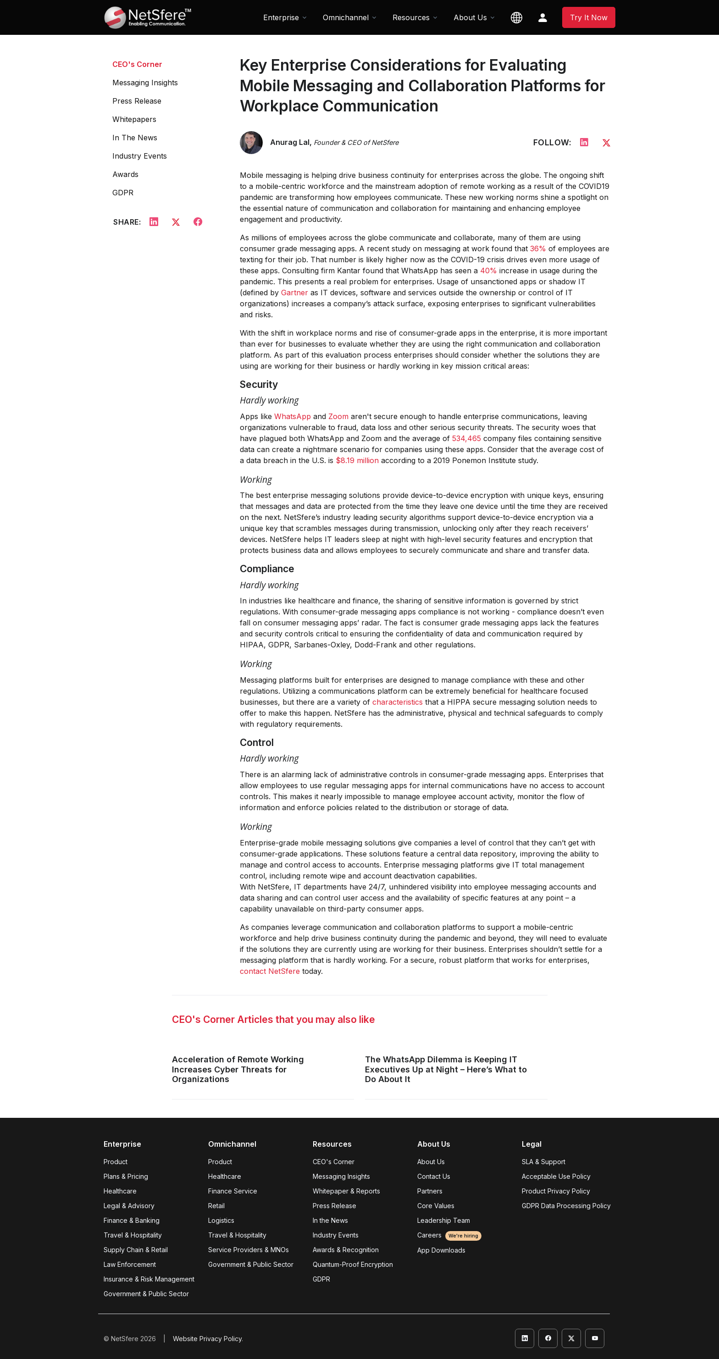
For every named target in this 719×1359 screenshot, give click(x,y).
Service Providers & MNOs (248, 1250)
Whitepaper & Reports (346, 1191)
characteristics (397, 702)
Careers (449, 1235)
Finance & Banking (132, 1220)
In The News (134, 137)
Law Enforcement (130, 1264)
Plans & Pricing (126, 1176)
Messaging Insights (145, 82)
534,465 (466, 438)
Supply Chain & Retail (136, 1250)
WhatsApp (292, 416)
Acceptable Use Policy (556, 1176)
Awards (125, 174)
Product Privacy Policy (556, 1191)
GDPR (122, 192)
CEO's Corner (137, 64)
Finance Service (232, 1191)
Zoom (338, 416)
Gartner (294, 292)
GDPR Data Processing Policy (566, 1206)
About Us (431, 1162)
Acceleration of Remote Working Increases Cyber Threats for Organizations (238, 1069)
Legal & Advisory (129, 1206)
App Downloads (441, 1250)
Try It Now (589, 17)
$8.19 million (357, 460)
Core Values (435, 1206)
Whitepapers (134, 119)
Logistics (221, 1220)
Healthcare (120, 1191)
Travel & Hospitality (133, 1235)
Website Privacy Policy (207, 1338)
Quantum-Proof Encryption (353, 1264)
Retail (216, 1206)
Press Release (136, 100)
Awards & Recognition (346, 1250)
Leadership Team (443, 1220)
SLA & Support (543, 1162)
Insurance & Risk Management (149, 1279)
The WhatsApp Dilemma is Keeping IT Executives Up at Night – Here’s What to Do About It (446, 1069)
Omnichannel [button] (346, 17)
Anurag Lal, (334, 142)
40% (488, 270)
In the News (330, 1220)
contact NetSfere (270, 971)
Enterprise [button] (281, 17)
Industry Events (139, 155)
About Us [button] (470, 17)
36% (538, 248)
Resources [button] (411, 17)
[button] (516, 17)
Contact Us (433, 1176)
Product (115, 1162)
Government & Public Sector (146, 1294)
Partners (429, 1191)
